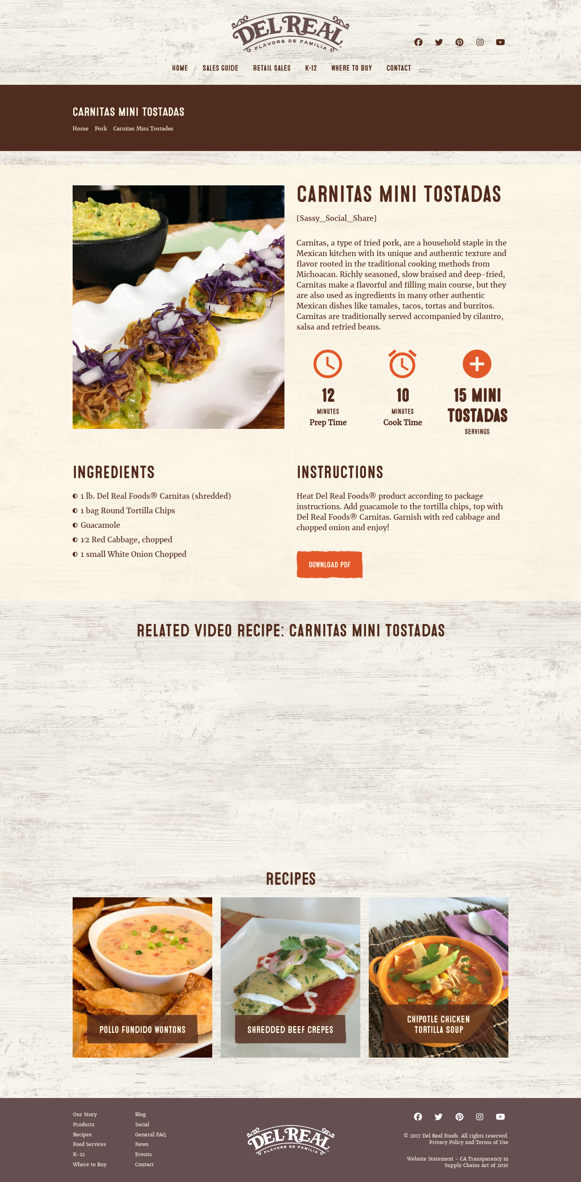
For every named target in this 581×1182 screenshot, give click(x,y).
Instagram (480, 42)
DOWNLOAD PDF (330, 565)
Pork (101, 128)
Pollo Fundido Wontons (142, 1030)
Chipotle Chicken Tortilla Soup (438, 1025)
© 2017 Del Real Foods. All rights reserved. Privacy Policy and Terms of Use (455, 1139)
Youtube (500, 42)
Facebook (418, 42)
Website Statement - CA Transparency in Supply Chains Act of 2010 (457, 1162)
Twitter (439, 42)
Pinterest (459, 42)
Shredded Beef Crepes (290, 1030)
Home (80, 128)
